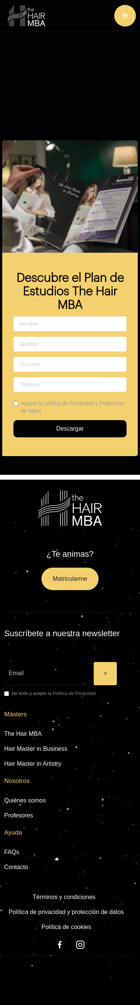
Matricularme (70, 579)
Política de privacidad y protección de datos (66, 912)
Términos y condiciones (63, 897)
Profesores (18, 815)
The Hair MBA (22, 734)
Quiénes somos (25, 800)
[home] (24, 15)
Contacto (16, 867)
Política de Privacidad (74, 693)
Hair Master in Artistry (32, 763)
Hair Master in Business (35, 749)
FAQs (11, 852)
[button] (125, 16)
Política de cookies (66, 927)
